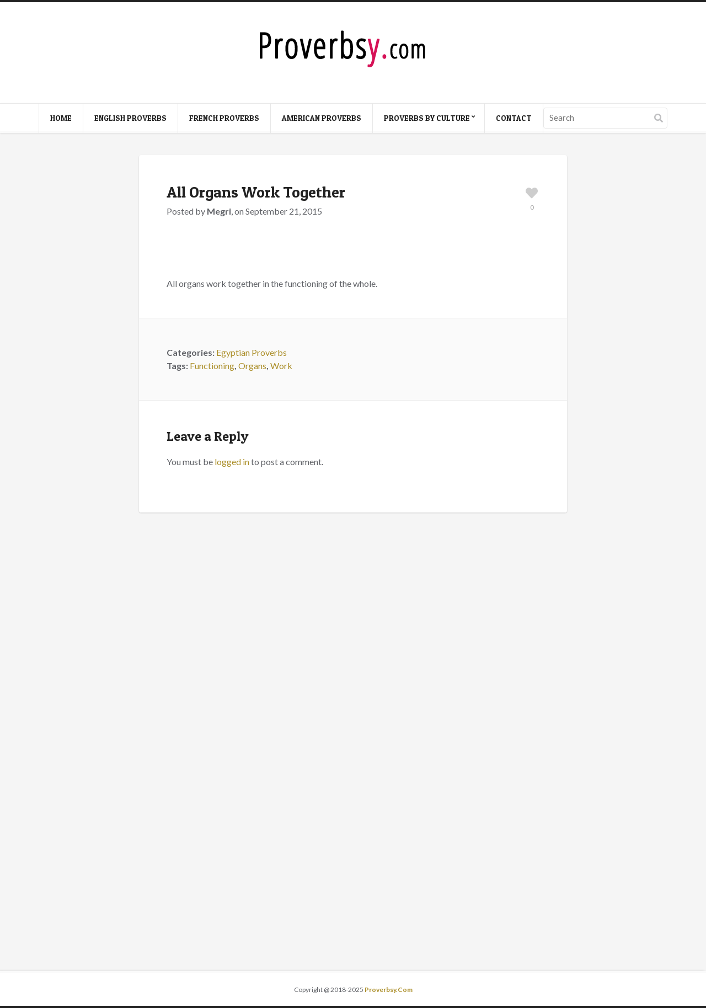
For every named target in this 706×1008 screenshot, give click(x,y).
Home (61, 117)
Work (281, 365)
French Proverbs (224, 117)
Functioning (212, 365)
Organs (252, 365)
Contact (514, 117)
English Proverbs (130, 117)
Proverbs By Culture (427, 117)
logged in (232, 461)
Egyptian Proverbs (251, 352)
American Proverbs (321, 117)
